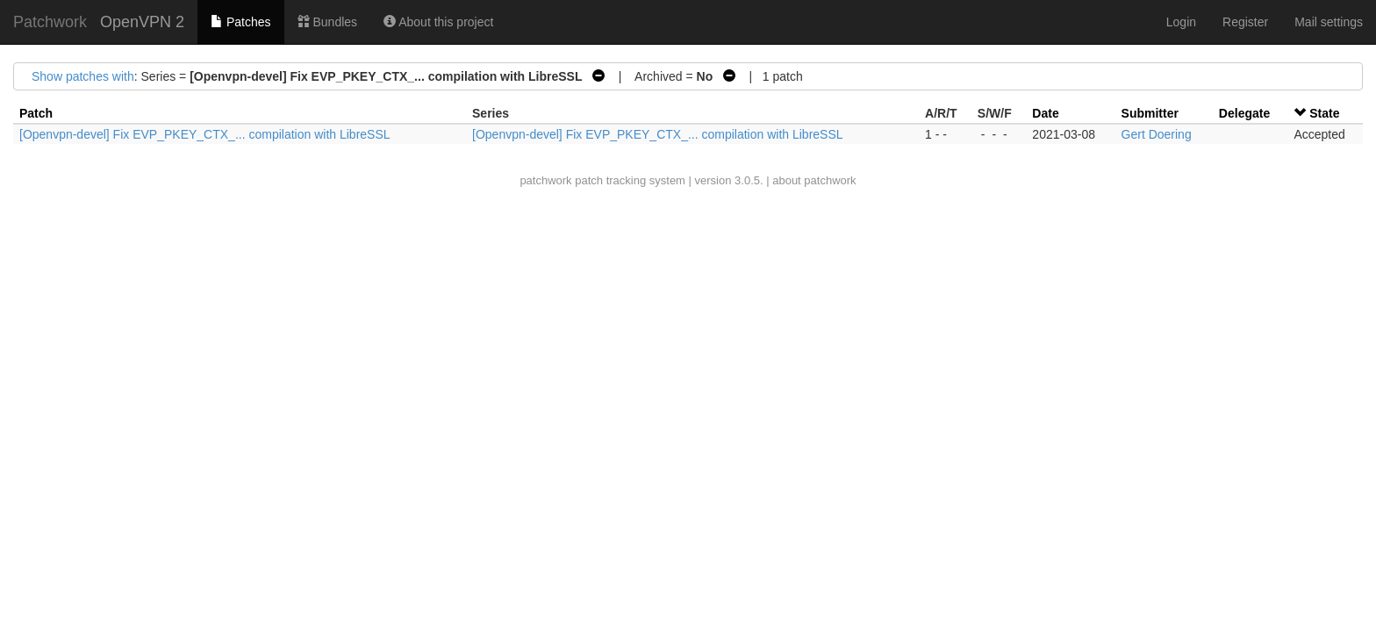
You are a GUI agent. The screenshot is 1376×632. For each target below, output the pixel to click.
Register (1245, 22)
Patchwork (50, 22)
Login (1181, 22)
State (1324, 113)
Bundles (327, 22)
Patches (240, 22)
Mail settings (1328, 22)
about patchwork (814, 180)
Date (1045, 113)
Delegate (1244, 113)
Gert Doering (1157, 134)
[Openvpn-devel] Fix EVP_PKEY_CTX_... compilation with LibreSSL (205, 134)
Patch (36, 113)
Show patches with (83, 76)
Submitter (1150, 113)
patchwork (545, 180)
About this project (438, 22)
